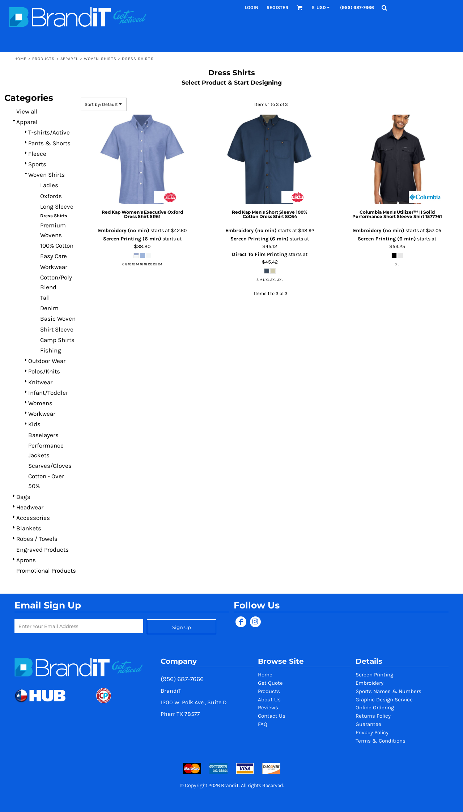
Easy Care (53, 256)
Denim (49, 308)
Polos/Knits (44, 371)
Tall (45, 297)
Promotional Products (46, 570)
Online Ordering (375, 707)
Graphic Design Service (384, 699)
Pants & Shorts (49, 143)
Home (20, 58)
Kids (34, 424)
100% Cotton (56, 245)
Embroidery (369, 683)
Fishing (50, 350)
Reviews (268, 707)
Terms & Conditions (380, 741)
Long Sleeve (56, 206)
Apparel (69, 58)
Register (277, 7)
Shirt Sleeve (56, 329)
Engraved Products (42, 549)
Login (251, 7)
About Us (269, 699)
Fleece (37, 153)
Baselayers (43, 435)
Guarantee (368, 724)
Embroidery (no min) (123, 230)
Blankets (28, 528)
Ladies (49, 185)
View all (27, 111)
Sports (37, 164)
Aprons (26, 560)
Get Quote (270, 683)
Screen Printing (374, 674)
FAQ (262, 724)
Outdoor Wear (46, 360)
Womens (40, 403)
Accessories (33, 517)
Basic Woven (58, 318)
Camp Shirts (57, 339)
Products (43, 58)
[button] (299, 7)
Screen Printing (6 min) (132, 239)
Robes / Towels (37, 538)
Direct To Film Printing (259, 254)
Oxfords (51, 196)
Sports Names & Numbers (388, 691)
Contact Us (271, 716)
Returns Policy (373, 716)
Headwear (29, 507)
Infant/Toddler (48, 392)
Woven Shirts (100, 58)
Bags (23, 496)
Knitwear (40, 382)
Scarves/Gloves (50, 465)
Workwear (53, 266)
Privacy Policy (372, 732)
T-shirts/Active (49, 132)
